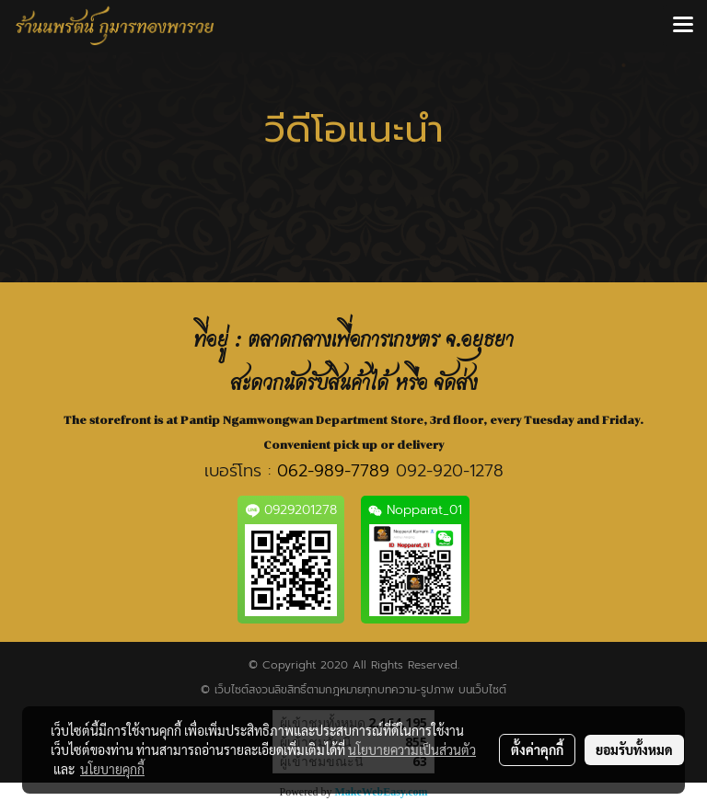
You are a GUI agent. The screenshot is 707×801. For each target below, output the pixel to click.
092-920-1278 (450, 471)
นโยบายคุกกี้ (112, 769)
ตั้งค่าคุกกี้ (537, 749)
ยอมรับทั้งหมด (634, 749)
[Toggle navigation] (683, 26)
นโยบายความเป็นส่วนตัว (412, 749)
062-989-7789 (333, 471)
